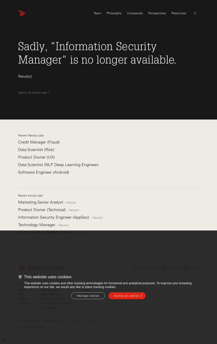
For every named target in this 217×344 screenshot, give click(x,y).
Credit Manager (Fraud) (39, 142)
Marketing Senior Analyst (41, 202)
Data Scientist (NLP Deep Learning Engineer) (58, 164)
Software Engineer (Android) (43, 172)
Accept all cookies (126, 295)
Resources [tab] (178, 13)
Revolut (25, 76)
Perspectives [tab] (157, 13)
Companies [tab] (135, 13)
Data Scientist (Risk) (36, 149)
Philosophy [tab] (114, 13)
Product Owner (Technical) (42, 209)
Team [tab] (97, 13)
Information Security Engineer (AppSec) (54, 217)
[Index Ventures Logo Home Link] (21, 13)
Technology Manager (37, 224)
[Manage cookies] (88, 295)
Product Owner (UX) (36, 157)
